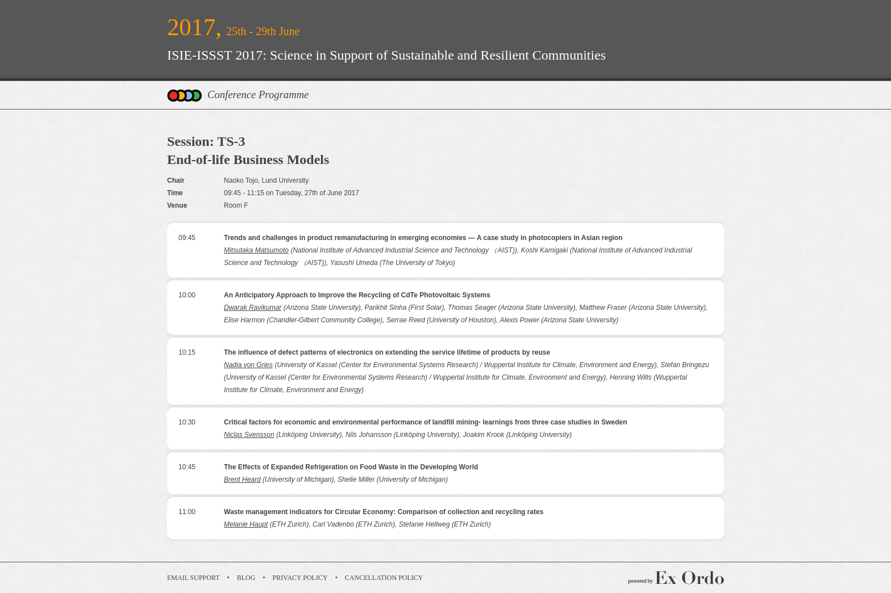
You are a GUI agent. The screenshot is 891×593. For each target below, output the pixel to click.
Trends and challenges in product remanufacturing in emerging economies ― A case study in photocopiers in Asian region (423, 238)
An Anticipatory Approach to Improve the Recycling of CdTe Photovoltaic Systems (357, 295)
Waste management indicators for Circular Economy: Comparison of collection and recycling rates (383, 512)
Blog (246, 578)
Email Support (193, 578)
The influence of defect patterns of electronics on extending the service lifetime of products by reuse (387, 352)
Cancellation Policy (384, 578)
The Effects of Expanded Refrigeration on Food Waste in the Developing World (351, 467)
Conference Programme (258, 94)
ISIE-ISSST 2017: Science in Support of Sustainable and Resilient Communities (386, 55)
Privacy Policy (300, 578)
